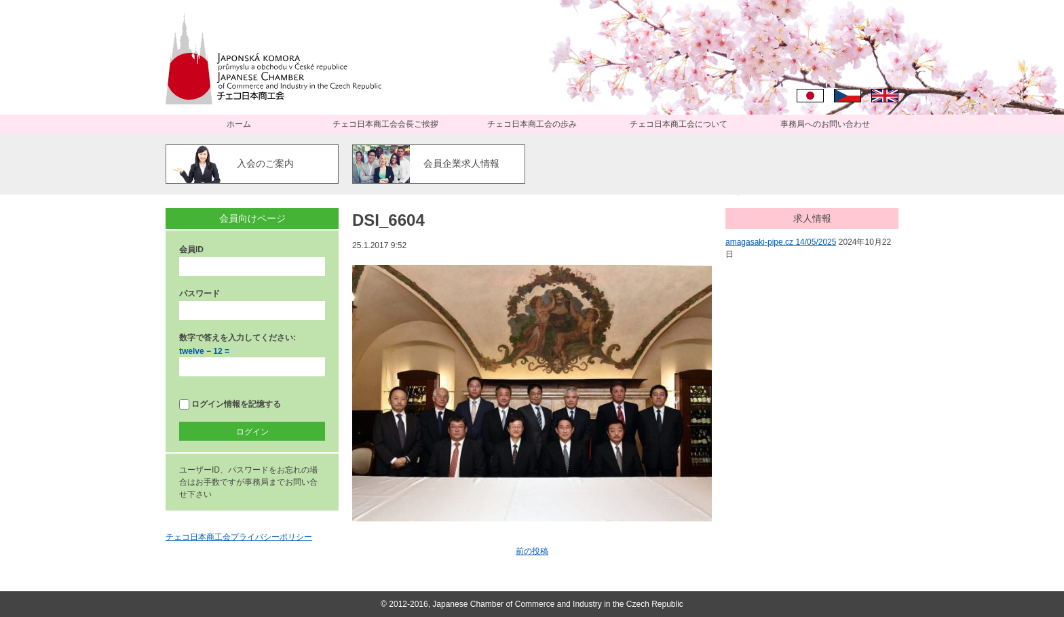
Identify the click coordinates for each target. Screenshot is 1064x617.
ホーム (239, 124)
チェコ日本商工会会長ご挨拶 (385, 124)
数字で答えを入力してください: (237, 337)
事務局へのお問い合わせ (825, 124)
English (884, 95)
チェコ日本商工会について (678, 124)
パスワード (199, 293)
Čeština (847, 95)
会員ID (191, 249)
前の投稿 (532, 551)
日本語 (810, 95)
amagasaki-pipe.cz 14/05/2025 (780, 242)
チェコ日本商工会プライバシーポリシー (239, 537)
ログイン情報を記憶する (230, 404)
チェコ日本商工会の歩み (532, 124)
